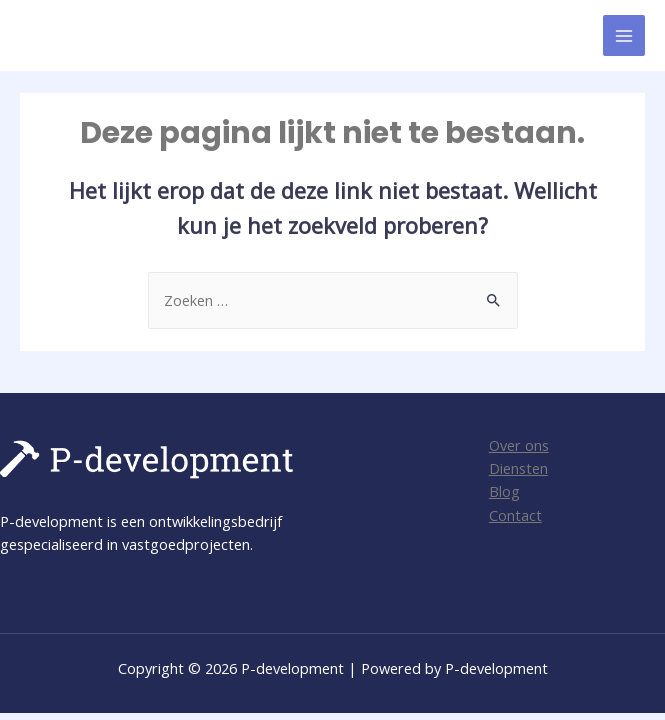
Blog (504, 491)
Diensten (518, 468)
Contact (515, 515)
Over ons (519, 445)
